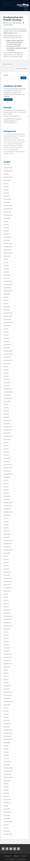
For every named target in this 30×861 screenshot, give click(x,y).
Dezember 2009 (8, 730)
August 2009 (7, 742)
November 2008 (8, 771)
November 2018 (8, 392)
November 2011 (8, 657)
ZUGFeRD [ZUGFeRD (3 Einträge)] (11, 153)
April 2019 (6, 376)
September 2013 (8, 588)
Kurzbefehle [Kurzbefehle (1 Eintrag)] (6, 147)
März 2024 (6, 196)
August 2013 (7, 591)
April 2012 (6, 641)
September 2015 (8, 512)
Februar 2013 (7, 610)
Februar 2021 (7, 306)
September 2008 (8, 777)
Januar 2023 (7, 240)
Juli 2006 (6, 806)
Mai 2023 (6, 227)
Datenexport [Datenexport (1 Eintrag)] (16, 138)
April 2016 (6, 490)
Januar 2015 (7, 537)
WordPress (22, 859)
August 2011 (7, 667)
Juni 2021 (6, 300)
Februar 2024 (7, 199)
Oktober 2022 (7, 250)
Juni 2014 (6, 559)
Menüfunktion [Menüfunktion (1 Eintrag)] (18, 147)
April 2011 (6, 679)
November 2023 (8, 208)
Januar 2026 (7, 164)
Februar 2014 (7, 572)
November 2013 (8, 581)
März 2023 (6, 234)
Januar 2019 (7, 385)
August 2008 (7, 780)
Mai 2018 (6, 411)
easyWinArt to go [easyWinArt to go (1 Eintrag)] (20, 140)
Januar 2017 (7, 461)
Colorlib (12, 859)
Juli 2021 (6, 297)
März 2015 (6, 531)
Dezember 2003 (8, 834)
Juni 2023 (6, 224)
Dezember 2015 (8, 502)
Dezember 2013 (8, 578)
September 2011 (8, 663)
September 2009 (8, 739)
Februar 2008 (7, 799)
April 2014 (6, 565)
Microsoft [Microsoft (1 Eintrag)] (6, 149)
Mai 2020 (6, 335)
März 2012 (6, 644)
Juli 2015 (6, 518)
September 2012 (8, 625)
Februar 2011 (7, 686)
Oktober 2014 (7, 547)
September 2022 (8, 253)
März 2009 (6, 758)
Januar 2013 (7, 613)
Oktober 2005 (7, 812)
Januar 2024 (7, 202)
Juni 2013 (6, 597)
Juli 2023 (6, 221)
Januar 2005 (7, 818)
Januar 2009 (7, 764)
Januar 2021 (7, 310)
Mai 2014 (6, 562)
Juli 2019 (6, 366)
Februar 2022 (7, 275)
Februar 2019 (7, 382)
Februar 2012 (7, 648)
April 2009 (6, 755)
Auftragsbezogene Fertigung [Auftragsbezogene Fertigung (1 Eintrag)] (19, 134)
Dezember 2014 (8, 540)
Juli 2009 (6, 746)
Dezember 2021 (8, 281)
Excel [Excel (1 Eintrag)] (5, 143)
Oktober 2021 (7, 287)
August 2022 (7, 256)
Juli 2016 (6, 480)
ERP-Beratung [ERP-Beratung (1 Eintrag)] (21, 141)
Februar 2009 (7, 761)
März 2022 (6, 272)
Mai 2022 (6, 265)
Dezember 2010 (8, 692)
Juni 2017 (6, 445)
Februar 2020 (7, 344)
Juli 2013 (6, 594)
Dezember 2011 (8, 654)
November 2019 (8, 354)
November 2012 (8, 619)
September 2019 (8, 360)
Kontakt (23, 856)
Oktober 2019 (7, 357)
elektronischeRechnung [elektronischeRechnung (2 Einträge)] (9, 141)
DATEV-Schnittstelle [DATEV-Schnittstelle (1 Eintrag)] (8, 140)
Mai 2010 (6, 714)
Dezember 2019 (8, 351)
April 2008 (6, 793)
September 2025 (8, 171)
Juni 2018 (6, 408)
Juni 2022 (6, 262)
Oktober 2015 (7, 509)
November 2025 (8, 167)
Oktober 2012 (7, 622)
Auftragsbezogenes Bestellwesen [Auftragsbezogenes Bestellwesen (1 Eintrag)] (10, 136)
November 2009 (8, 733)
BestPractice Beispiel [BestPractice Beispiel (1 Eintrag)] (8, 138)
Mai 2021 (6, 303)
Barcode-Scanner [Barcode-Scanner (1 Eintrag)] (21, 136)
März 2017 (6, 455)
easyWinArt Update (8, 25)
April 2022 (6, 269)
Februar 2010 (7, 723)
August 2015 (7, 515)
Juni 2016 (6, 483)
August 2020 (7, 325)
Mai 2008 (6, 790)
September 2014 (8, 550)
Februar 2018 (7, 420)
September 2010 (8, 701)
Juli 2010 (6, 708)
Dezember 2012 (8, 616)
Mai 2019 (6, 373)
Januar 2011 (7, 689)
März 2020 (6, 341)
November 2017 (8, 430)
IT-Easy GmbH (18, 23)
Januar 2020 (7, 347)
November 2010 (8, 695)
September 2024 (8, 177)
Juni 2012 (6, 635)
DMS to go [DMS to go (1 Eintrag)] (14, 140)
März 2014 (6, 569)
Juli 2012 (6, 632)
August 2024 (7, 180)
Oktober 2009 (7, 736)
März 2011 (6, 682)
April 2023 (6, 231)
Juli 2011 (6, 670)
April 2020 (6, 338)
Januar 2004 (7, 831)
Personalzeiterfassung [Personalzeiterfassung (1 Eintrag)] (13, 149)
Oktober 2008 (7, 774)
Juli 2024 (6, 183)
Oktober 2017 (7, 433)
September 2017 (8, 436)
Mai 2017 (6, 449)
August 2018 (7, 401)
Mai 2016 (6, 486)
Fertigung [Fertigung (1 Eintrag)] (9, 143)
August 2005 (7, 815)
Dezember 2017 (8, 426)
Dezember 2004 (8, 821)
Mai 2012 (6, 638)
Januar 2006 (7, 809)
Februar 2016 (7, 496)
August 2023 (7, 218)
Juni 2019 (6, 370)
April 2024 (6, 193)
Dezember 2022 (8, 243)
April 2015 (6, 528)
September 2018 (8, 398)
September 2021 (8, 291)
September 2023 (8, 215)
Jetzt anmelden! (8, 99)
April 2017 (6, 452)
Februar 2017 (7, 458)
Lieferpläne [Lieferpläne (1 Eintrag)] (12, 147)
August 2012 (7, 629)
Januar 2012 (7, 651)
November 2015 (8, 505)
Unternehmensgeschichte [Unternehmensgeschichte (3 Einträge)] (9, 151)
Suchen (6, 75)
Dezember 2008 (8, 768)
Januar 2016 (7, 499)
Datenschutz (7, 856)
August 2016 (7, 477)
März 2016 (6, 493)
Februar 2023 (7, 237)
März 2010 (6, 720)
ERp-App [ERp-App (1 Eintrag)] (16, 141)
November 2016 (8, 468)
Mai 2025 (6, 174)
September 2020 (8, 322)
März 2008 (6, 796)
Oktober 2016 (7, 471)
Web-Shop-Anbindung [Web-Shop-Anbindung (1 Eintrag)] (19, 151)
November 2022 (8, 246)
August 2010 (7, 704)
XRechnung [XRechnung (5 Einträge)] (6, 153)
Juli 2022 (6, 259)
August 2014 (7, 553)
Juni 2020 (6, 332)
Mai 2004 (6, 825)
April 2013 (6, 603)
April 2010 (6, 717)
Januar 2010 (7, 727)
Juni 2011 (6, 673)
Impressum (16, 856)
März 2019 (6, 379)
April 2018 (6, 414)
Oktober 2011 (7, 660)
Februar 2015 (7, 534)
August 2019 (7, 363)
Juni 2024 (6, 186)
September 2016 (8, 474)
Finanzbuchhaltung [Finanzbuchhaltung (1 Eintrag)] (15, 143)
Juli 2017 (6, 442)
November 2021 (8, 284)
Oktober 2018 (7, 395)
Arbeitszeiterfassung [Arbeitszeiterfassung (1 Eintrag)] (8, 134)
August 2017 (7, 439)
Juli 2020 (6, 329)
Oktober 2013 (7, 584)
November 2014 (8, 543)
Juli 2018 (6, 404)
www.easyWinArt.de (14, 116)
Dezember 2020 (8, 313)
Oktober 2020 (7, 319)
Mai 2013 (6, 600)
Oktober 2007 (7, 802)
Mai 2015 (6, 524)
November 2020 (8, 316)
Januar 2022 (7, 278)
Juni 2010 (6, 711)
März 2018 (6, 417)
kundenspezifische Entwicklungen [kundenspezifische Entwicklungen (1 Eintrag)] (16, 145)
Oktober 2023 (7, 212)
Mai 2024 (6, 190)
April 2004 (6, 828)
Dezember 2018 (8, 389)
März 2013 (6, 607)
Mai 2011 (6, 676)
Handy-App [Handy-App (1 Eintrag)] (6, 145)
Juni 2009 (6, 749)
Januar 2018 (7, 423)
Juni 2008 (6, 787)
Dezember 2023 (8, 205)
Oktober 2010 (7, 698)
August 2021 (7, 294)
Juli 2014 (6, 556)
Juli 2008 (6, 783)
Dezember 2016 (8, 464)
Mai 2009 (6, 752)
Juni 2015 (6, 521)
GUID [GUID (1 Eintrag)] (21, 143)
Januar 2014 (7, 575)
